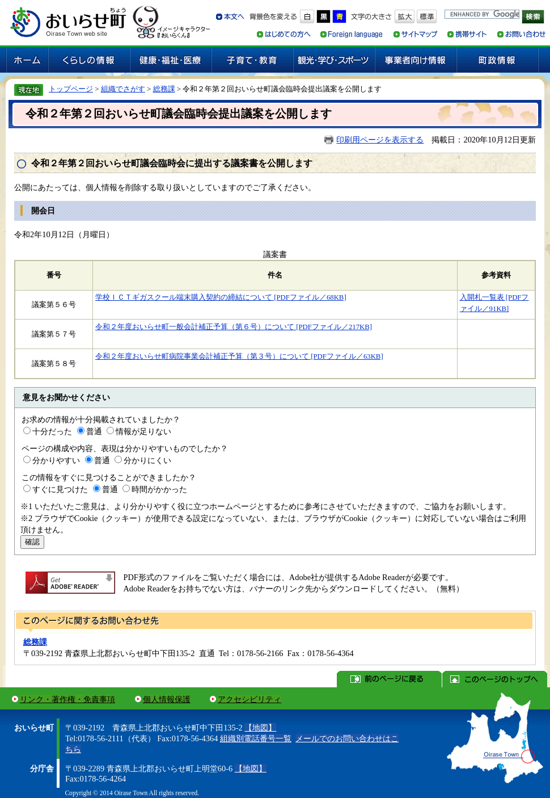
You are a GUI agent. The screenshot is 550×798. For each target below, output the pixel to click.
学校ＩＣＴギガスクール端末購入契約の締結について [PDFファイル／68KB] (220, 297)
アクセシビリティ (249, 699)
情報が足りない (143, 431)
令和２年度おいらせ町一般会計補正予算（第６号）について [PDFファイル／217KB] (233, 327)
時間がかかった (159, 489)
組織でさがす (123, 89)
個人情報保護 (167, 699)
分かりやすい (56, 460)
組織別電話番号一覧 (255, 738)
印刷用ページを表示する (380, 139)
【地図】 (260, 727)
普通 (94, 431)
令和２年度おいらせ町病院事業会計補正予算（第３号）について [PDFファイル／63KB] (239, 356)
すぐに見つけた (60, 489)
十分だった (52, 431)
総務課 (164, 89)
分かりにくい (147, 460)
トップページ (71, 89)
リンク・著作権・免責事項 (67, 699)
